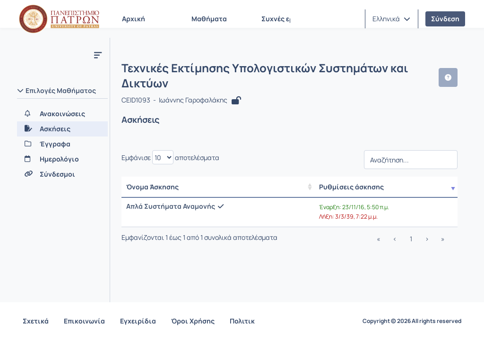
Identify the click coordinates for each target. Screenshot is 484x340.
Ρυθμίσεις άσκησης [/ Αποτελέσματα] (351, 186)
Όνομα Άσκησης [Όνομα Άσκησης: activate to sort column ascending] (152, 186)
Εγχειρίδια (138, 320)
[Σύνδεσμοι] (62, 174)
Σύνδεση (445, 18)
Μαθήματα (209, 18)
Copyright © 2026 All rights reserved (412, 321)
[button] (391, 19)
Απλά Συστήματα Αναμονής (170, 206)
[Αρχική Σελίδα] (59, 19)
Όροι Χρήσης (193, 320)
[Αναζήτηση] (411, 162)
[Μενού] (98, 54)
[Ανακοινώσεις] (62, 113)
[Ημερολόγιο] (62, 159)
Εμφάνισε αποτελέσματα (170, 157)
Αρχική (133, 18)
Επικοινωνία (84, 320)
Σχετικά (36, 320)
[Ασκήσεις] (62, 128)
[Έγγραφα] (62, 144)
